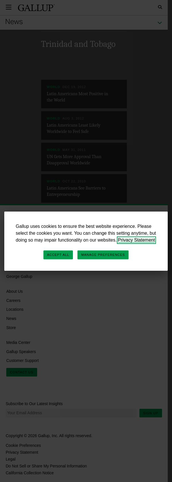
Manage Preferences (103, 254)
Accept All (58, 254)
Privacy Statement (136, 240)
